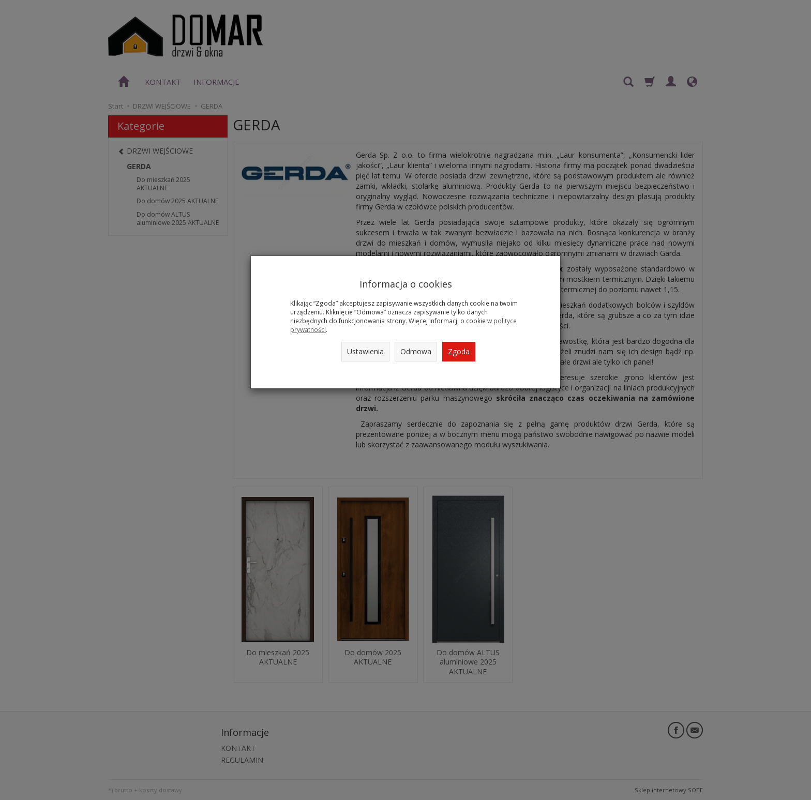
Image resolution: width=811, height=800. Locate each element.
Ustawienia (365, 351)
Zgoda (459, 351)
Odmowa (415, 351)
